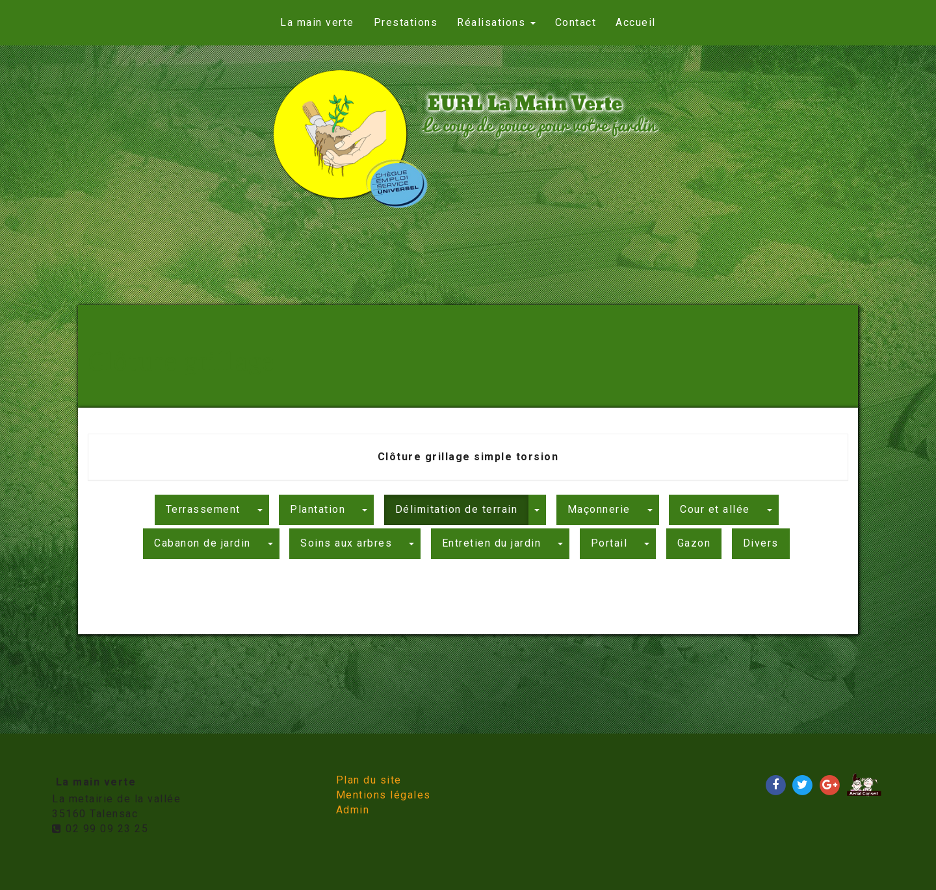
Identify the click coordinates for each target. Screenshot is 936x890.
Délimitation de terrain (456, 509)
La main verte (317, 22)
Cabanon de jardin (202, 543)
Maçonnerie (598, 509)
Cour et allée (715, 509)
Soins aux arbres (346, 543)
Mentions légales (383, 795)
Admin (353, 810)
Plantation (317, 509)
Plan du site (369, 780)
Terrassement (203, 509)
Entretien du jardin (491, 543)
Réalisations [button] (496, 22)
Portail (609, 543)
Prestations (406, 22)
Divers (761, 543)
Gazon (694, 543)
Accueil (636, 22)
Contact (576, 22)
